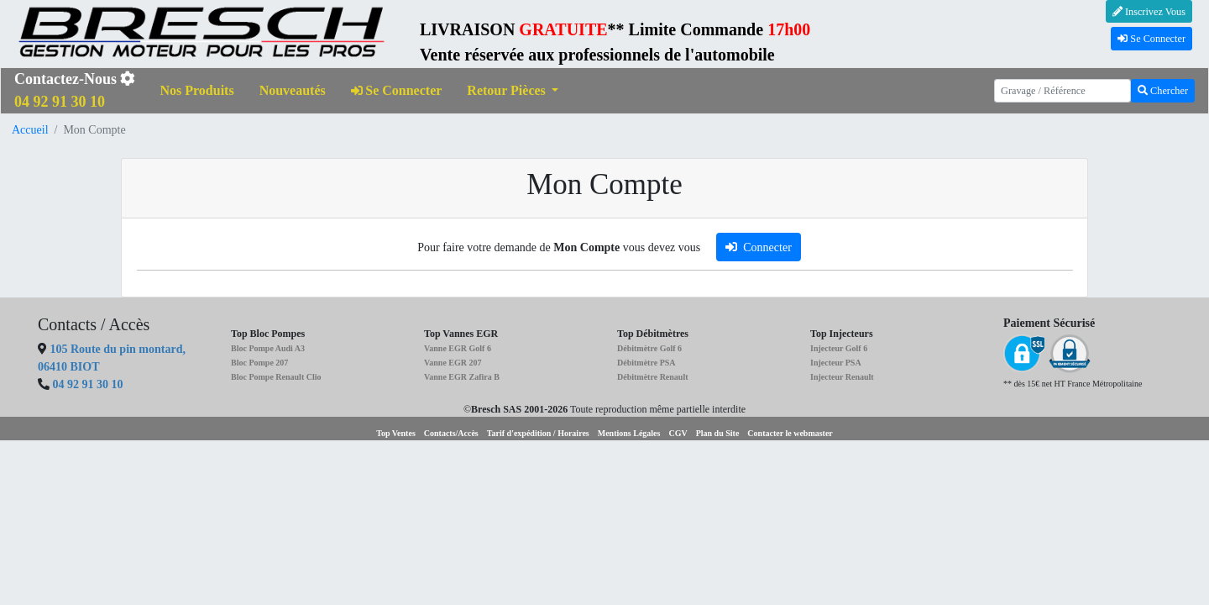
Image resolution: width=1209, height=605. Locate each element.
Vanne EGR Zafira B (462, 376)
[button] (512, 91)
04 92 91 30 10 (88, 384)
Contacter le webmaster (789, 433)
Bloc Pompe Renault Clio (276, 376)
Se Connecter (1151, 39)
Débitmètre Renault (652, 376)
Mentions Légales (629, 433)
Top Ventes (396, 433)
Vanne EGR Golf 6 (457, 348)
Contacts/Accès (451, 433)
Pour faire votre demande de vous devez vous (558, 247)
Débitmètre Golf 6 (649, 348)
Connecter (758, 247)
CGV (677, 433)
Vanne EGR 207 (453, 362)
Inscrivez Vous (1148, 12)
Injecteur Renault (842, 376)
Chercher (1163, 91)
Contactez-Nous (74, 90)
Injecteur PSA (835, 362)
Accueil (30, 130)
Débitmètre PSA (646, 362)
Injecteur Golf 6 (838, 348)
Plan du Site (718, 433)
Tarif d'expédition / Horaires (538, 433)
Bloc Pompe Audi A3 (268, 348)
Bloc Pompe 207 (259, 362)
